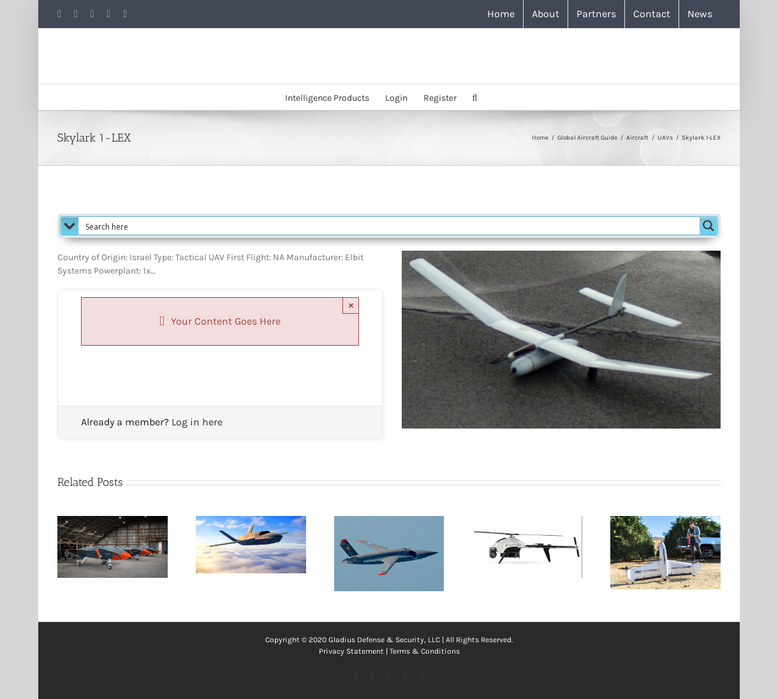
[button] (475, 97)
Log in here (197, 422)
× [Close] (351, 305)
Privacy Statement (351, 651)
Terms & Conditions (425, 651)
